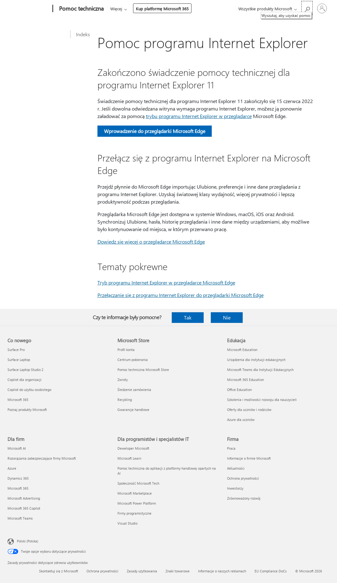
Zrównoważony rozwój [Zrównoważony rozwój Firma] (243, 498)
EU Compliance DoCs (271, 571)
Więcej (116, 8)
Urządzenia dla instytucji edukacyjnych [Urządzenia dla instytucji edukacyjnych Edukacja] (256, 359)
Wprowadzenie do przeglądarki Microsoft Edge (154, 131)
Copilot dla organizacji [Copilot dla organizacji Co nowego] (24, 379)
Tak (187, 317)
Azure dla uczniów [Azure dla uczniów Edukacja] (241, 419)
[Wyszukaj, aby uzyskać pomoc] (307, 8)
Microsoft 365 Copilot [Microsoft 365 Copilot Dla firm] (23, 508)
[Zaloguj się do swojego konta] (322, 8)
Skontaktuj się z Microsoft (58, 571)
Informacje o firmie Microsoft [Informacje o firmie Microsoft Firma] (249, 458)
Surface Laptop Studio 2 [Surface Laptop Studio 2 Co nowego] (25, 369)
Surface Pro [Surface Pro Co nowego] (16, 349)
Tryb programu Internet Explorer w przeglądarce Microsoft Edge (166, 282)
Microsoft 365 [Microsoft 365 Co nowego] (17, 399)
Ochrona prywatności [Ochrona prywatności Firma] (243, 478)
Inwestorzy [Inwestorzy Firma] (235, 488)
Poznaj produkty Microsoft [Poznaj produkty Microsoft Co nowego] (27, 409)
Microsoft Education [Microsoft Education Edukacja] (242, 349)
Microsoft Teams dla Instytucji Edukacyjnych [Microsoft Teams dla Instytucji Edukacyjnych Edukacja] (260, 369)
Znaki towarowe (178, 571)
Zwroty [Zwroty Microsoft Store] (122, 379)
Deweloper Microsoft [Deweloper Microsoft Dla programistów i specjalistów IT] (133, 448)
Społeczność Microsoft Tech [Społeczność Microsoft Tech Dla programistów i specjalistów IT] (138, 483)
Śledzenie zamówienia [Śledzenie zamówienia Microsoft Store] (134, 389)
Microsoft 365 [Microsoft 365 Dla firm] (17, 488)
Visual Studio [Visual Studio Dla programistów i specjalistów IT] (127, 523)
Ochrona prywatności (102, 571)
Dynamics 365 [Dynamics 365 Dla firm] (18, 478)
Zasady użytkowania (142, 571)
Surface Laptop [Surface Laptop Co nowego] (18, 359)
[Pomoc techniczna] (81, 8)
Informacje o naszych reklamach (222, 571)
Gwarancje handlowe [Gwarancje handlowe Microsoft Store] (133, 409)
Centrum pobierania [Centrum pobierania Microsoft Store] (132, 359)
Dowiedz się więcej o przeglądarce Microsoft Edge (151, 241)
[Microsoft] (28, 8)
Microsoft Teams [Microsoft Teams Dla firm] (20, 518)
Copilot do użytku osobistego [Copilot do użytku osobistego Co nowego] (29, 389)
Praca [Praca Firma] (231, 448)
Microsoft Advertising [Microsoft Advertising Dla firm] (23, 498)
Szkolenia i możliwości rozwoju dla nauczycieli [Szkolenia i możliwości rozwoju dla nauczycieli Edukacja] (262, 399)
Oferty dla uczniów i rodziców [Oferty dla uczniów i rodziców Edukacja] (249, 409)
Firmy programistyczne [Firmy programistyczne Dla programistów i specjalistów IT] (134, 513)
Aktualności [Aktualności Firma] (236, 468)
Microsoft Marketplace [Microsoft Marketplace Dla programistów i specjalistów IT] (134, 493)
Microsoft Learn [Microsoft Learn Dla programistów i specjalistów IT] (129, 458)
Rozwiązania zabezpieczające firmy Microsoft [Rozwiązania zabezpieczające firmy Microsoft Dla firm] (41, 458)
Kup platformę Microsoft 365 (162, 8)
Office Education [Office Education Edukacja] (239, 389)
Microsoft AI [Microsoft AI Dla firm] (16, 448)
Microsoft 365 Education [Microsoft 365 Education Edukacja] (245, 379)
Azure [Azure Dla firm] (11, 468)
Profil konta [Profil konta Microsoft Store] (126, 349)
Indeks (83, 34)
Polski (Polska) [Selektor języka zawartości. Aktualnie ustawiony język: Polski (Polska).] (27, 541)
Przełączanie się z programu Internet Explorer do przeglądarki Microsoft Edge (180, 295)
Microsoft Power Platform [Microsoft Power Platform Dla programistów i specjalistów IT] (136, 503)
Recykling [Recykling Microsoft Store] (124, 399)
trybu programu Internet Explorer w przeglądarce (199, 116)
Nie (226, 317)
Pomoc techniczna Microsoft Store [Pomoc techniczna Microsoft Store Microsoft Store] (143, 369)
